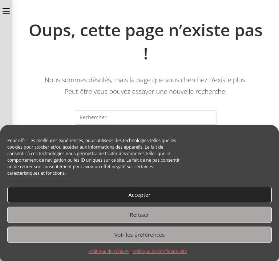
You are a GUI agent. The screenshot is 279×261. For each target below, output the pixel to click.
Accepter (139, 194)
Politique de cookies (109, 251)
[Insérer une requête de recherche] (146, 117)
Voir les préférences (139, 234)
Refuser (139, 214)
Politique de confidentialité (160, 251)
